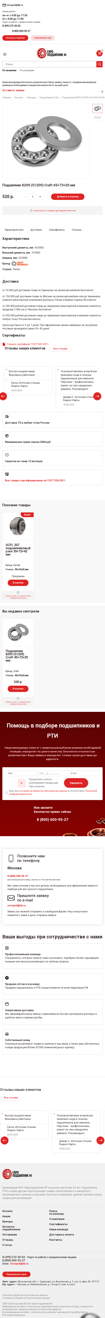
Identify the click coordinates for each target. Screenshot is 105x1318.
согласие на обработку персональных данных (43, 791)
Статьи (7, 1245)
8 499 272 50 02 (11, 25)
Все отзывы (60, 348)
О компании (56, 1219)
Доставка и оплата (61, 1234)
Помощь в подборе (15, 38)
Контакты (55, 1239)
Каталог (7, 1211)
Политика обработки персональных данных (25, 1295)
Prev (4, 1141)
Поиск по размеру (56, 1212)
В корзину (18, 582)
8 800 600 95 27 (21, 31)
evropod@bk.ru (16, 905)
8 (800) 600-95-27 (17, 876)
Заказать (76, 783)
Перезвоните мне (42, 38)
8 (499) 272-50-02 (13, 1257)
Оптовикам (9, 1234)
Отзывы (7, 1239)
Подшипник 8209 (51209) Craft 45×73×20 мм (17, 655)
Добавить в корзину (68, 196)
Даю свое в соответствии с (53, 792)
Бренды (7, 1221)
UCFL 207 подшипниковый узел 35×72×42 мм (18, 549)
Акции (6, 1216)
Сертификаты (58, 1224)
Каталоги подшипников (11, 1228)
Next (97, 397)
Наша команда (58, 1229)
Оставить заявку (13, 90)
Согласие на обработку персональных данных (26, 1298)
